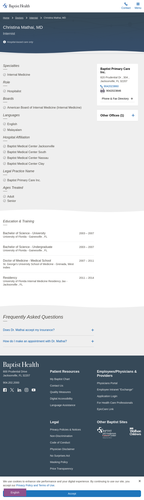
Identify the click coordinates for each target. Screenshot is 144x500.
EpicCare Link (105, 409)
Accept (72, 493)
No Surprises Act (60, 455)
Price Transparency (61, 468)
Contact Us (56, 385)
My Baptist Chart (60, 379)
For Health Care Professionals (115, 402)
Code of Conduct (60, 442)
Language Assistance (62, 405)
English (15, 492)
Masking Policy (59, 462)
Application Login (107, 396)
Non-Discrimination (61, 435)
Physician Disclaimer (62, 449)
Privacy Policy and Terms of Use (35, 485)
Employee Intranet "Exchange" (115, 389)
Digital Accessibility (61, 398)
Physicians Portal (107, 383)
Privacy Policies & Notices (65, 429)
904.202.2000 (11, 382)
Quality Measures (60, 392)
